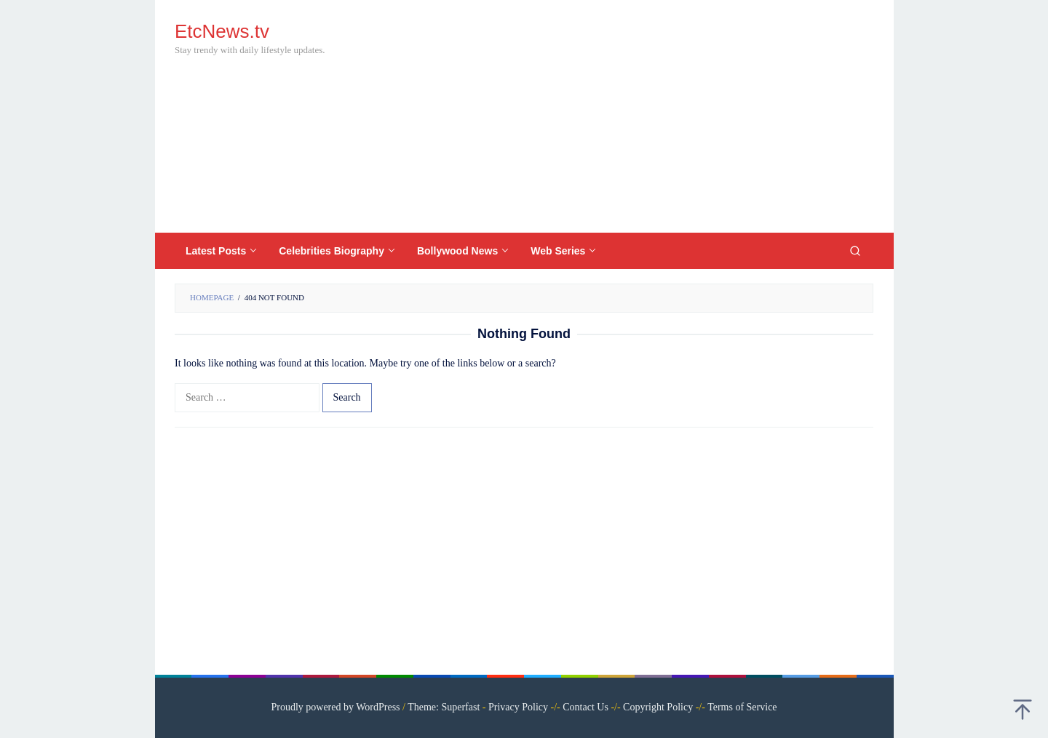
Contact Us (585, 707)
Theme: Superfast (444, 707)
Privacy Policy (518, 707)
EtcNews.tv (222, 31)
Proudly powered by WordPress (335, 707)
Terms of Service (742, 707)
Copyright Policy (658, 707)
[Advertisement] (607, 116)
